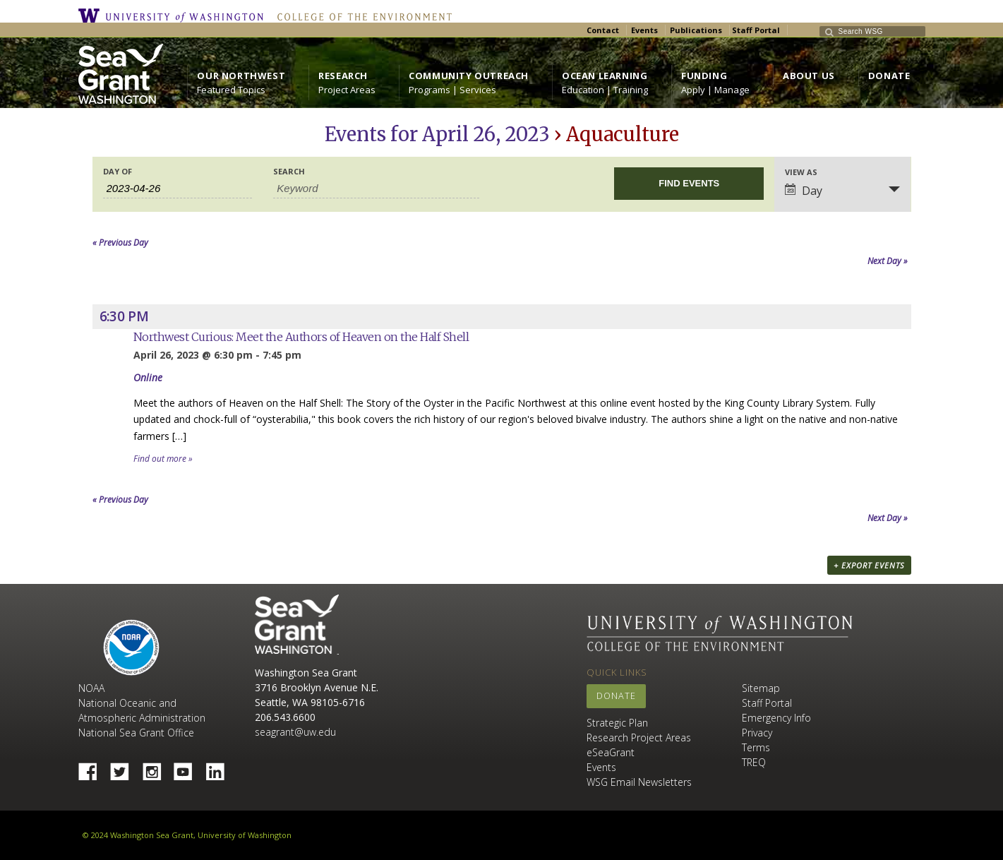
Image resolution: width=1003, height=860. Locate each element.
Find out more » (163, 459)
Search (289, 171)
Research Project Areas (639, 737)
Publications (696, 30)
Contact (603, 30)
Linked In (220, 767)
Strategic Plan (617, 722)
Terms (756, 747)
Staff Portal (756, 30)
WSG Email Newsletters (639, 782)
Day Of (117, 171)
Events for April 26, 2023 (437, 134)
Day (803, 190)
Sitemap (761, 688)
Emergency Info (776, 717)
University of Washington (174, 15)
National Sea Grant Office (136, 732)
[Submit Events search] (689, 183)
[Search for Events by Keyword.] (376, 188)
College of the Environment (361, 15)
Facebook (93, 767)
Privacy (757, 732)
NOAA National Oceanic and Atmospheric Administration (141, 702)
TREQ (754, 762)
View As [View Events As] (801, 172)
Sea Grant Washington (297, 625)
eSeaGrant (611, 752)
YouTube (188, 767)
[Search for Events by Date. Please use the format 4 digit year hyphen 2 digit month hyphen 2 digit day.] (178, 188)
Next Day (887, 261)
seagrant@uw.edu (295, 732)
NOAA (131, 647)
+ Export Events (869, 565)
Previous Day (120, 243)
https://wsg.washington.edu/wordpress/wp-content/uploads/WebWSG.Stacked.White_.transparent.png (120, 74)
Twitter (125, 767)
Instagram (157, 767)
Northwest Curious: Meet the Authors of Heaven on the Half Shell (301, 337)
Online (147, 377)
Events (644, 30)
